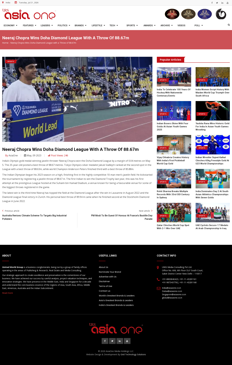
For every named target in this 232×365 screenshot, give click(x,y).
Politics (62, 25)
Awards (148, 25)
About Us (103, 267)
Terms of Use (105, 286)
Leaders (45, 25)
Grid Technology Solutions (133, 354)
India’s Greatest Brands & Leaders (116, 305)
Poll (197, 25)
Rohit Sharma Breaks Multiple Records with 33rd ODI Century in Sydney (173, 194)
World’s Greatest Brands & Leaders (116, 295)
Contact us (104, 290)
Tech (112, 25)
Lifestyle (97, 25)
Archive (165, 25)
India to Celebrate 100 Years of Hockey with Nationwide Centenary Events (174, 92)
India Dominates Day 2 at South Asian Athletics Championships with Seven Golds (212, 194)
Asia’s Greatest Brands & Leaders (116, 300)
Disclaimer (104, 281)
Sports (131, 25)
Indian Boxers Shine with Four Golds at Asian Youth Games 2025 (172, 126)
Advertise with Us (107, 276)
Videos (181, 25)
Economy (9, 25)
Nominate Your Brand (110, 271)
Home (5, 42)
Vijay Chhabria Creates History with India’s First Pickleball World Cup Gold (173, 160)
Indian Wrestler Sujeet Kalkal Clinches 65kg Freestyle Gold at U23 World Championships (212, 160)
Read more (7, 292)
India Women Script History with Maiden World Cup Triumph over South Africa (212, 92)
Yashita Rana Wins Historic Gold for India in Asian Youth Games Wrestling (212, 126)
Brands (79, 25)
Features (28, 25)
